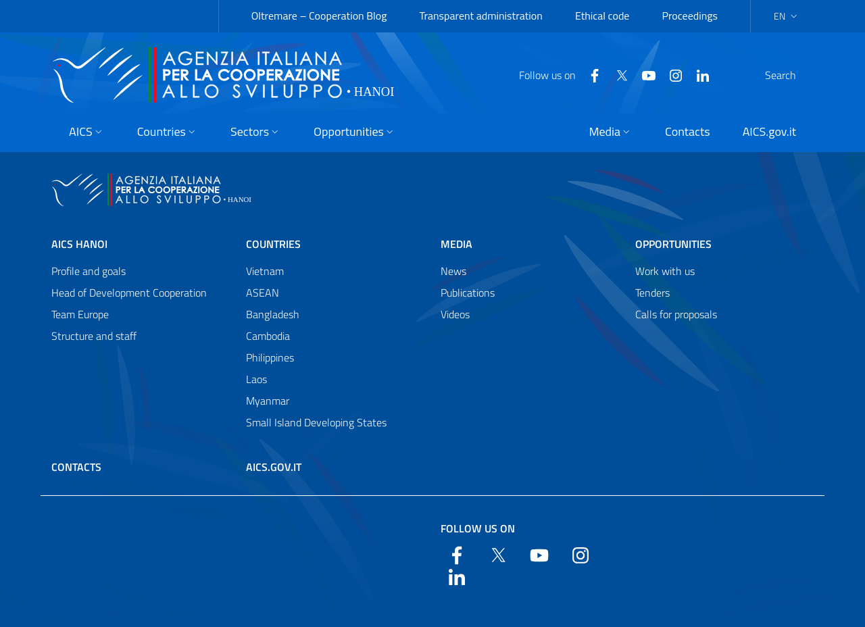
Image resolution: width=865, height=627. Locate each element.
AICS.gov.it (273, 467)
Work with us (665, 271)
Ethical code (602, 15)
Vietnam (265, 271)
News (453, 271)
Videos (455, 314)
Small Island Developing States (316, 422)
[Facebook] (562, 74)
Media (456, 244)
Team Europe (80, 314)
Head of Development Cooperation (129, 292)
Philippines (270, 357)
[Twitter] (589, 74)
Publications (468, 292)
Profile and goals (88, 271)
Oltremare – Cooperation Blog (319, 15)
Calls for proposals (676, 314)
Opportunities (673, 244)
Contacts (76, 467)
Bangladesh (272, 314)
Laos (256, 379)
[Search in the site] (796, 75)
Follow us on (478, 528)
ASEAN (262, 292)
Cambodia (268, 336)
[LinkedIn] (670, 74)
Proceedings (690, 15)
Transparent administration (480, 15)
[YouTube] (616, 74)
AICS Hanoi (79, 244)
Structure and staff (94, 336)
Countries (273, 244)
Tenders (652, 292)
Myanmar (267, 401)
